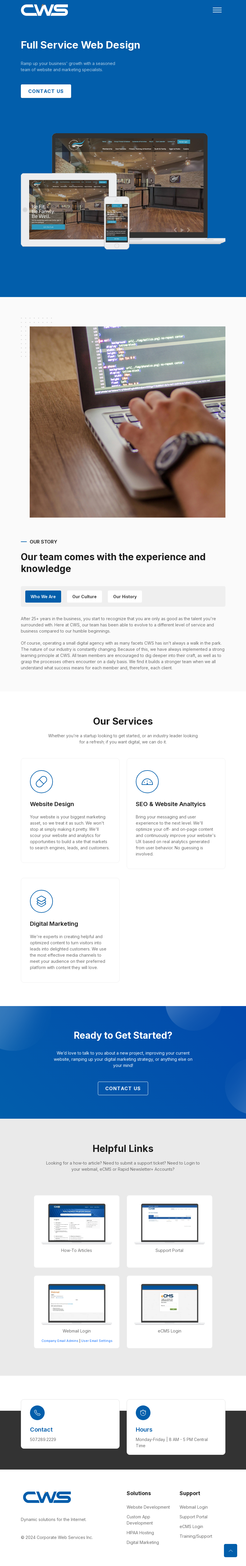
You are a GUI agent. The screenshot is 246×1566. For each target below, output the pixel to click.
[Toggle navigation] (217, 10)
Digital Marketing (143, 1542)
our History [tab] (125, 596)
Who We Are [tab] (43, 596)
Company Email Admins (59, 1340)
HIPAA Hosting (140, 1532)
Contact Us (46, 91)
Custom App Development (140, 1519)
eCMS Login (191, 1526)
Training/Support (196, 1536)
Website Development (148, 1507)
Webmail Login (194, 1507)
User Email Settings (97, 1340)
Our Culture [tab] (84, 596)
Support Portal (193, 1516)
